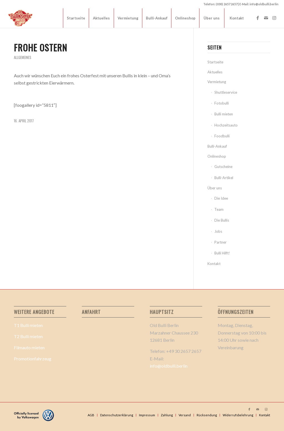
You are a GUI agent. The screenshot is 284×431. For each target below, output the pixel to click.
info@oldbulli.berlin (168, 365)
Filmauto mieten (29, 347)
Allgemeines (22, 57)
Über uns (214, 188)
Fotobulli (221, 103)
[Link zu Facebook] (257, 18)
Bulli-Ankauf (217, 146)
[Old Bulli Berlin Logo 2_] (21, 18)
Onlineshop (216, 156)
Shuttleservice (225, 92)
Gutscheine (223, 166)
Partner (220, 242)
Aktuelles (214, 72)
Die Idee (221, 198)
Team (219, 209)
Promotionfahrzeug (32, 358)
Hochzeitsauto (226, 125)
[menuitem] (76, 18)
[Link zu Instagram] (274, 18)
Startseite (215, 62)
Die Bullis (221, 220)
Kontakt (213, 263)
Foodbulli (222, 136)
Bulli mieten (223, 114)
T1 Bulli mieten (28, 325)
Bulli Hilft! (222, 253)
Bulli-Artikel (223, 177)
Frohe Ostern (40, 47)
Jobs (218, 231)
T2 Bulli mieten (28, 336)
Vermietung (216, 82)
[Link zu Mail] (266, 18)
